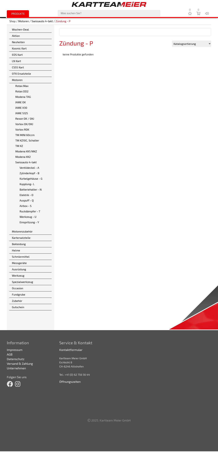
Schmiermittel (20, 256)
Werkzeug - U (28, 216)
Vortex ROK (22, 129)
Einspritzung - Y (29, 222)
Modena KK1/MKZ (26, 151)
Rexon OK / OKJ (24, 118)
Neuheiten (18, 42)
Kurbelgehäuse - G (31, 178)
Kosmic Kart (19, 48)
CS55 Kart (18, 67)
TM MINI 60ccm (25, 135)
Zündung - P (63, 21)
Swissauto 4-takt (42, 21)
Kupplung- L (27, 184)
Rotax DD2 (21, 91)
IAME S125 (21, 113)
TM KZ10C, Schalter (27, 140)
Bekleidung (19, 244)
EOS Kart (17, 54)
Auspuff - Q (27, 200)
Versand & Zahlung (20, 363)
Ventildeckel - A (29, 167)
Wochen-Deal (20, 29)
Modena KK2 (23, 156)
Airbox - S (26, 205)
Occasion (17, 288)
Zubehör (17, 300)
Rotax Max (21, 85)
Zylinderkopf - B (29, 173)
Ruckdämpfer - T (30, 211)
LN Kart (16, 61)
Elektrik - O (26, 195)
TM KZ (19, 145)
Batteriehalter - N (31, 189)
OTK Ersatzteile (21, 73)
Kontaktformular (70, 350)
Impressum (14, 350)
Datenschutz (15, 359)
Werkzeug (18, 275)
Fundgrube (18, 294)
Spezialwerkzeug (22, 281)
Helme (16, 250)
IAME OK (20, 102)
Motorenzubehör (22, 231)
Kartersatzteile (21, 237)
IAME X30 (21, 107)
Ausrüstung (19, 269)
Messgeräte (19, 263)
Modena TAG (23, 96)
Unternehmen (16, 368)
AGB (9, 354)
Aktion (16, 35)
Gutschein (18, 307)
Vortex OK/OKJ (24, 124)
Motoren (23, 21)
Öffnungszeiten (70, 381)
